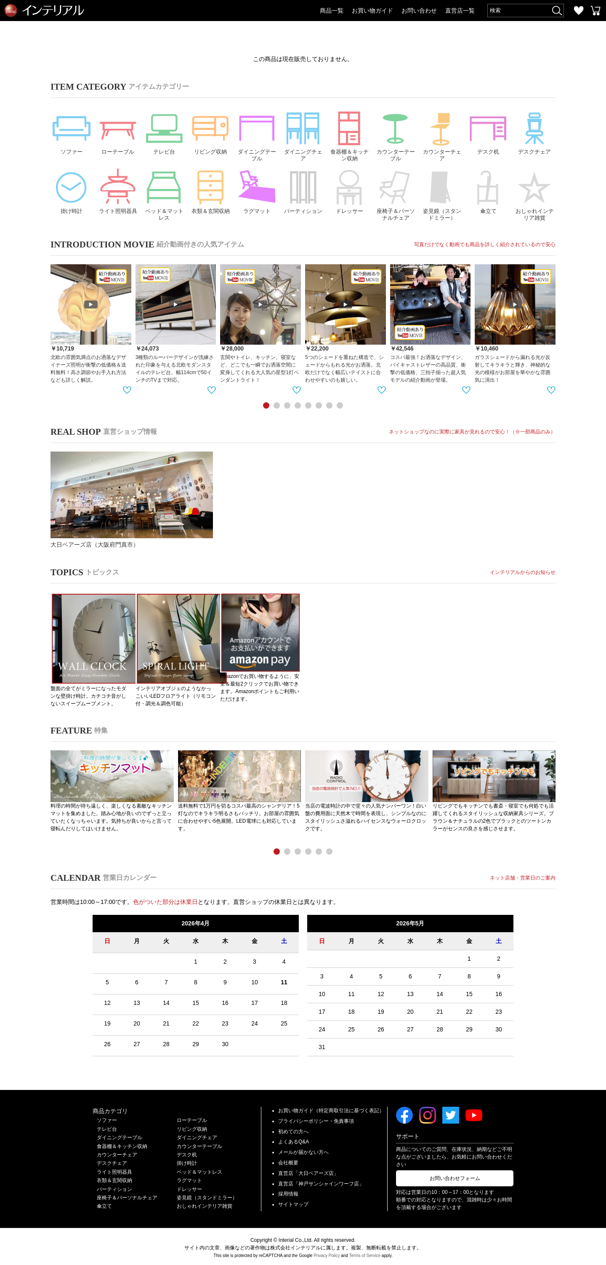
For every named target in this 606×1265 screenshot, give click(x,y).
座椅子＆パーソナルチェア (396, 195)
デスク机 (488, 130)
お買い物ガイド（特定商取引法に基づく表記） (331, 1108)
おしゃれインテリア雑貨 (534, 195)
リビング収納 (210, 130)
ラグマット (257, 191)
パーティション (303, 191)
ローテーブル (118, 130)
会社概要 (288, 1160)
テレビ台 (164, 130)
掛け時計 (71, 191)
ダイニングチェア (303, 134)
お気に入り (578, 10)
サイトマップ (293, 1202)
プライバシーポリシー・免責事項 (316, 1118)
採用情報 (288, 1192)
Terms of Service (364, 1253)
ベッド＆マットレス (164, 195)
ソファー (71, 130)
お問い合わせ (419, 10)
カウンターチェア (442, 134)
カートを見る (595, 10)
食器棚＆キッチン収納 (349, 134)
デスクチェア (534, 130)
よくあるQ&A (293, 1140)
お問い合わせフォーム (455, 1176)
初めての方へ (293, 1129)
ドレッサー (349, 191)
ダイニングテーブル (257, 134)
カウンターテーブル (396, 134)
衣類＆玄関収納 (210, 191)
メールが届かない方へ (303, 1150)
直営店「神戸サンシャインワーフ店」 (321, 1181)
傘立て (488, 191)
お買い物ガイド (372, 10)
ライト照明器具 (118, 191)
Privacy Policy (327, 1253)
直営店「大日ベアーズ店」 (308, 1171)
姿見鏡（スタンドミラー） (442, 195)
